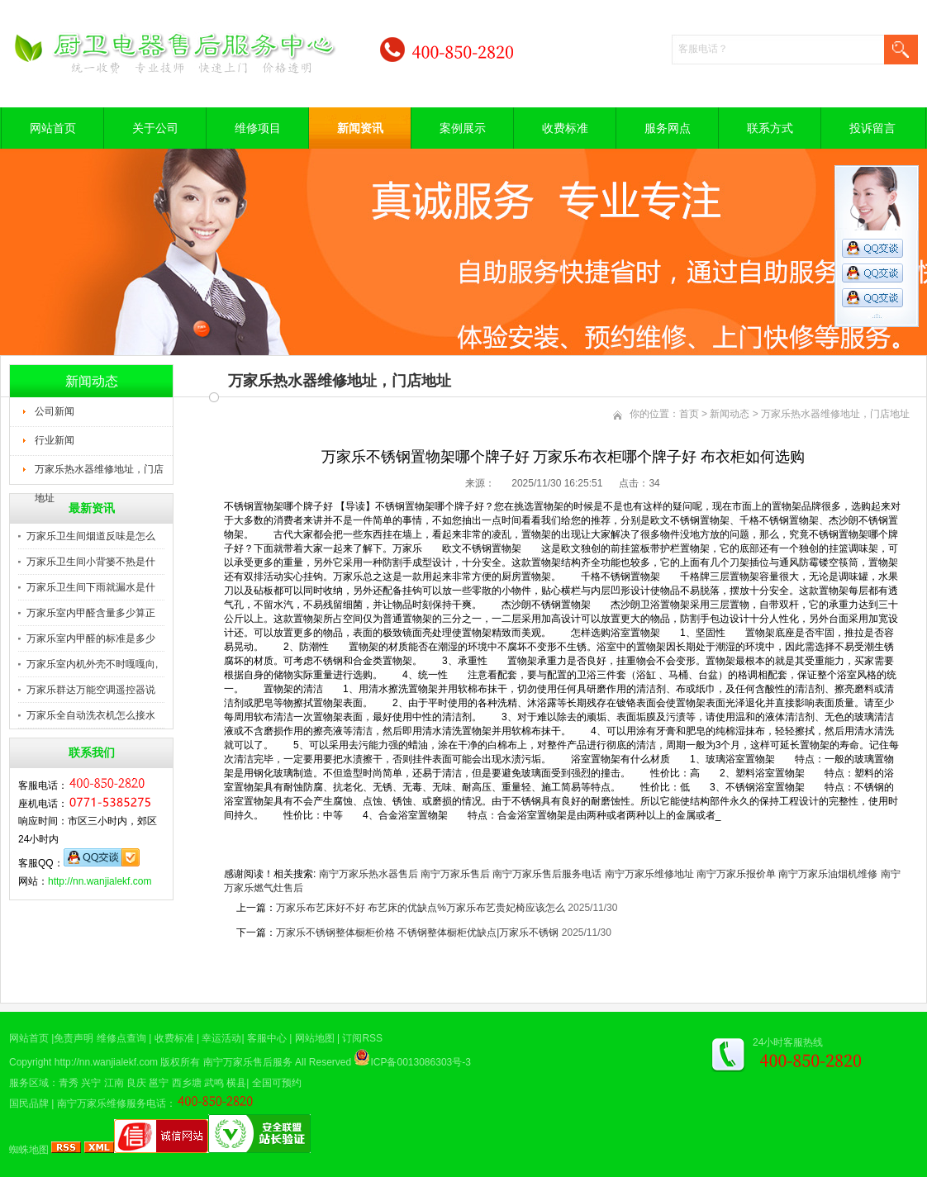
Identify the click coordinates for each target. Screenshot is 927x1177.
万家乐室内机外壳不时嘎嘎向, (92, 664)
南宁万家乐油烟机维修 (827, 874)
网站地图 (315, 1038)
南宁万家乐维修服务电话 (111, 1103)
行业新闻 (54, 440)
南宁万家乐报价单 (736, 874)
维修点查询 (121, 1038)
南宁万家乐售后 (455, 874)
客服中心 (267, 1038)
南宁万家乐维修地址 (649, 874)
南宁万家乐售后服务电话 (546, 874)
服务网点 (667, 128)
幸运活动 (221, 1038)
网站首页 (53, 128)
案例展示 (463, 128)
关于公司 (155, 128)
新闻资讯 (360, 128)
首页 (689, 414)
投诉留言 (872, 128)
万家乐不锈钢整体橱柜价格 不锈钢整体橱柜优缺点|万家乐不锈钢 (417, 932)
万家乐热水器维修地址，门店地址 (99, 474)
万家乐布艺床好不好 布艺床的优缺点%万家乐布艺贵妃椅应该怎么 (420, 908)
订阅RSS (362, 1038)
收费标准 (565, 128)
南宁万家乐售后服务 (247, 1062)
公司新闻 (54, 411)
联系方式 (770, 128)
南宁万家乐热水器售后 (368, 874)
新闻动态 (729, 414)
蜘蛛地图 (29, 1150)
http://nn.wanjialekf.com (99, 881)
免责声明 (73, 1038)
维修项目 (258, 128)
